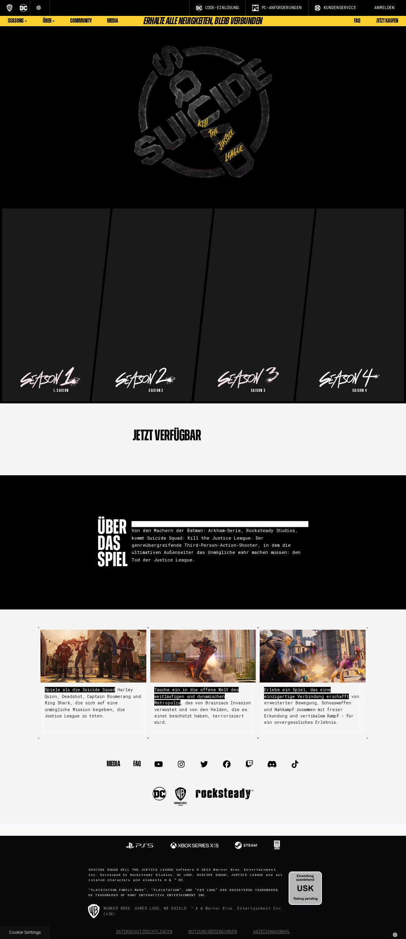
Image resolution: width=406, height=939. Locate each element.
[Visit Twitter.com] (204, 764)
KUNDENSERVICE (335, 8)
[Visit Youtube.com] (158, 764)
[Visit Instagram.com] (181, 764)
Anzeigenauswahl (271, 931)
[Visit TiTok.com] (294, 764)
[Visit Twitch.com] (249, 764)
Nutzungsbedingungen (212, 931)
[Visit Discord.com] (272, 764)
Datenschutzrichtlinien (144, 931)
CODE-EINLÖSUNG (217, 8)
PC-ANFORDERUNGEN (277, 8)
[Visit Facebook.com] (226, 764)
